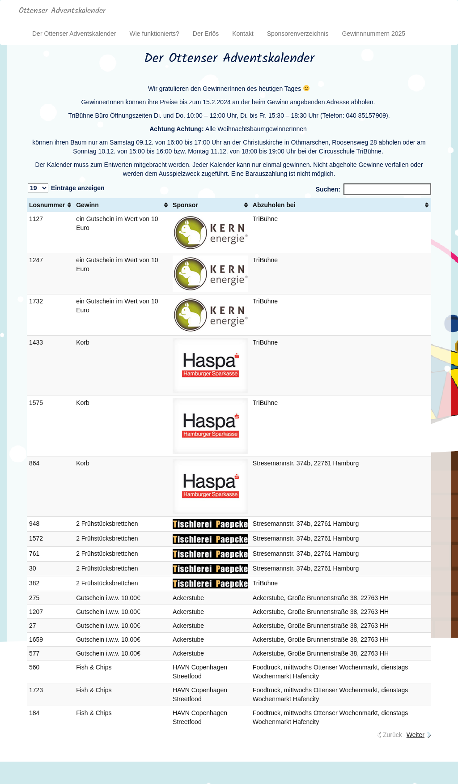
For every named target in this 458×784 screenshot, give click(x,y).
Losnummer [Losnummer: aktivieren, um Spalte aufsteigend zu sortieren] (47, 205)
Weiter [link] (415, 734)
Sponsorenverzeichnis (298, 33)
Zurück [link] (392, 734)
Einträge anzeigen (66, 187)
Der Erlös (206, 33)
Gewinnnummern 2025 (373, 33)
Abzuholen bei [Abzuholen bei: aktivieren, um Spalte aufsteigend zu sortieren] (274, 205)
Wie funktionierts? (154, 33)
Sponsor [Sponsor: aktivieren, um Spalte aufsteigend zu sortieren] (185, 205)
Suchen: (373, 189)
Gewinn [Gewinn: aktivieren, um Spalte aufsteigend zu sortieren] (87, 205)
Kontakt (242, 33)
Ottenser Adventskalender (62, 10)
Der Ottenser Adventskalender (74, 33)
